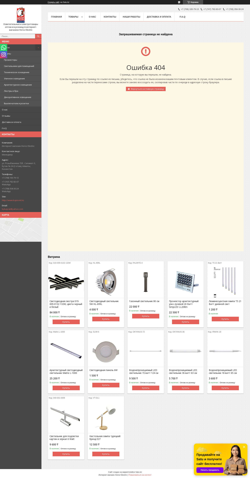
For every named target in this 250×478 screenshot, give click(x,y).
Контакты (110, 16)
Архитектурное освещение (18, 84)
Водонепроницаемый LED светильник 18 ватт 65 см (223, 371)
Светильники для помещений (19, 66)
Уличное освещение (14, 78)
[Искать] (38, 36)
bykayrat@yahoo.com (12, 209)
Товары (6, 47)
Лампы (7, 53)
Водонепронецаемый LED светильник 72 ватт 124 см (143, 371)
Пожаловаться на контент (140, 475)
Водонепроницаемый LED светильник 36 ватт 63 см (183, 371)
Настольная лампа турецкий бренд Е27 (104, 438)
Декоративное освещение (17, 97)
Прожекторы (10, 59)
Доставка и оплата (11, 122)
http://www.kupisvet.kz (13, 200)
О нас (4, 109)
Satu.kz (138, 472)
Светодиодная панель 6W (103, 370)
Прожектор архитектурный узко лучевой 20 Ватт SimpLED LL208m (184, 304)
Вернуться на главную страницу (147, 88)
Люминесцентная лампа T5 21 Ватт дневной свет (225, 303)
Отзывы (6, 115)
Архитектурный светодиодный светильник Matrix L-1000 (66, 371)
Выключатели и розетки (16, 103)
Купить (66, 321)
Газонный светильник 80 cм (144, 301)
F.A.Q (4, 128)
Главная (56, 16)
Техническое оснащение (16, 72)
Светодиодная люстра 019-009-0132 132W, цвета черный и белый (66, 304)
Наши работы (131, 16)
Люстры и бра (11, 91)
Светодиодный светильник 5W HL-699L (104, 303)
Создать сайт (53, 2)
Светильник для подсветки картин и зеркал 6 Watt (64, 438)
